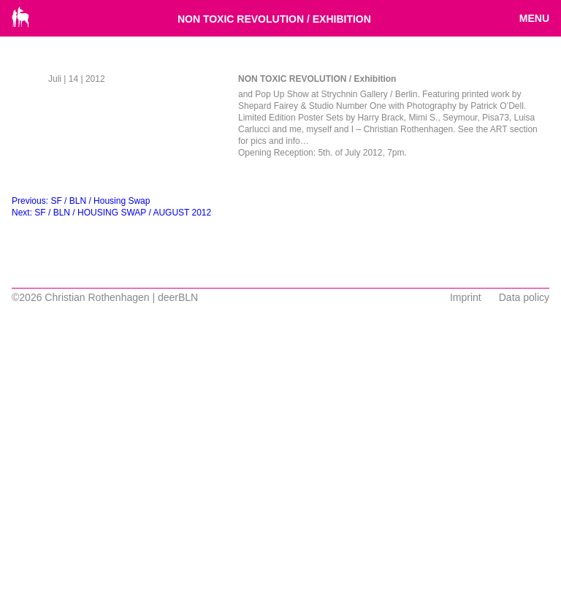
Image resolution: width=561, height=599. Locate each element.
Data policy (524, 297)
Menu (534, 18)
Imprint (465, 297)
